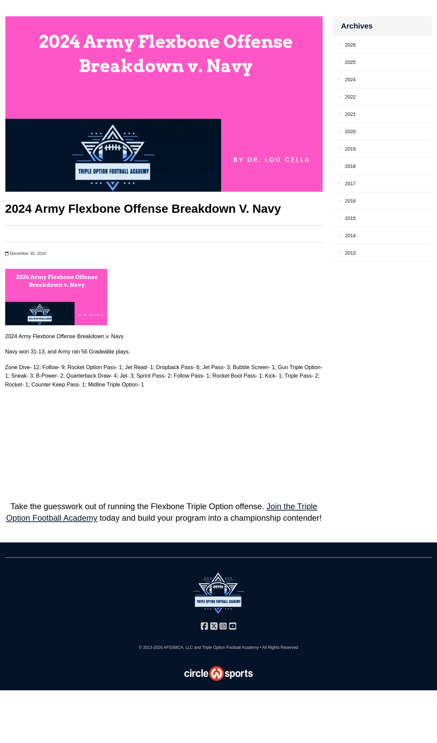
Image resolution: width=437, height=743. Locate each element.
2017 (350, 183)
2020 (350, 131)
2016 (350, 201)
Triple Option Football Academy (230, 647)
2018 (350, 166)
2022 (350, 97)
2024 (350, 79)
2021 (350, 114)
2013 (350, 253)
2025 (350, 62)
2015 (350, 218)
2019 (350, 149)
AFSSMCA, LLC (178, 647)
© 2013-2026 (151, 647)
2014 (350, 235)
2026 (350, 45)
